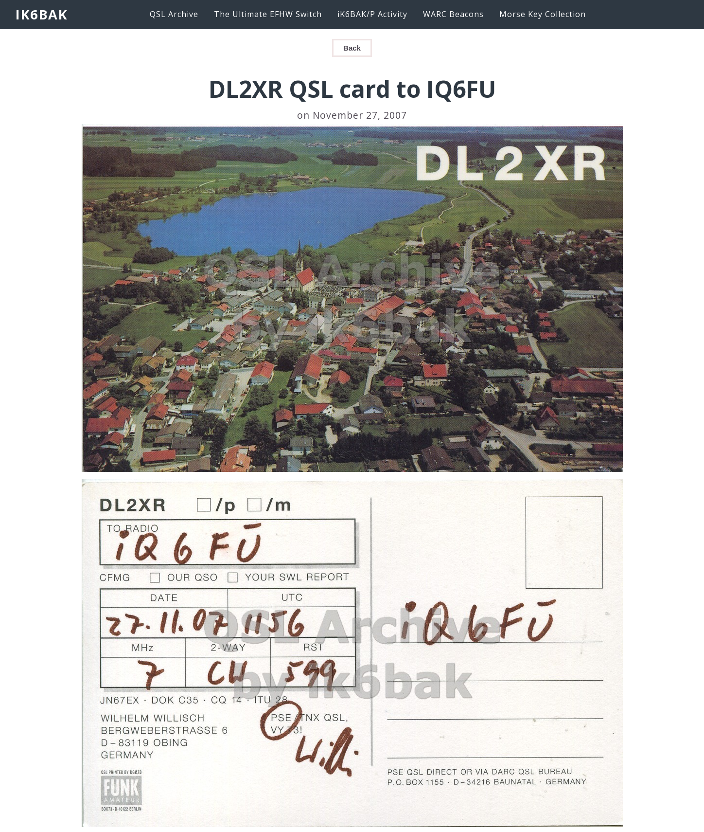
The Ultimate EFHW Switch (268, 14)
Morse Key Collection (542, 14)
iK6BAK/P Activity (372, 14)
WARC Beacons (453, 14)
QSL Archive (174, 14)
